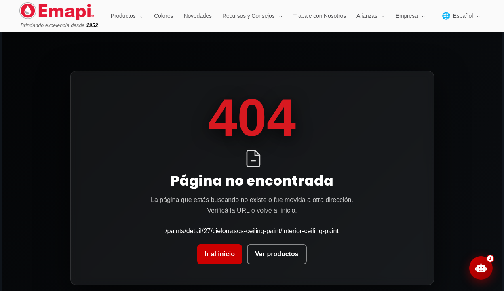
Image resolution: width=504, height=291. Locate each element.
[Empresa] (411, 15)
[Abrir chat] (481, 268)
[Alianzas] (370, 15)
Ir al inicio (220, 254)
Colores (163, 16)
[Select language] (461, 15)
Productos (127, 16)
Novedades (197, 16)
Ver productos (277, 254)
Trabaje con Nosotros (319, 16)
